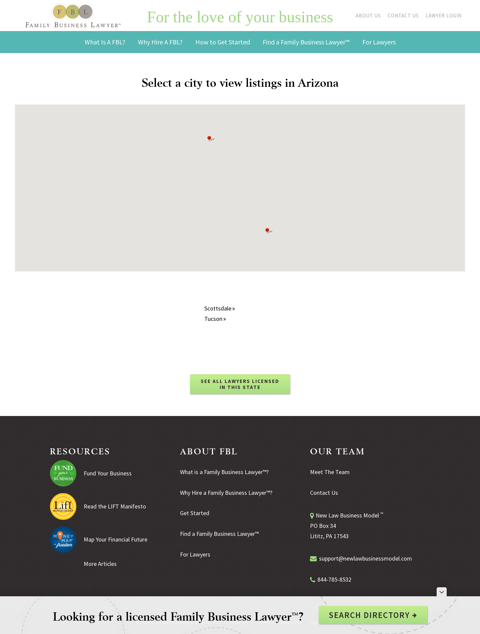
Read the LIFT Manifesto (115, 506)
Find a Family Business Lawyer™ (219, 534)
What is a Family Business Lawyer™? (224, 472)
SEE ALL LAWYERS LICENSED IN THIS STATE (240, 384)
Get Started (194, 513)
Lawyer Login (444, 15)
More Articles (100, 564)
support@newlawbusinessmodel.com (365, 558)
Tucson (215, 319)
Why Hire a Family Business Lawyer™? (226, 492)
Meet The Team (330, 472)
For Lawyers (195, 554)
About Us (368, 15)
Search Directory (373, 615)
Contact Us (403, 15)
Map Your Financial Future (115, 539)
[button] (269, 231)
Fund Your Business (108, 473)
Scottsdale (219, 308)
